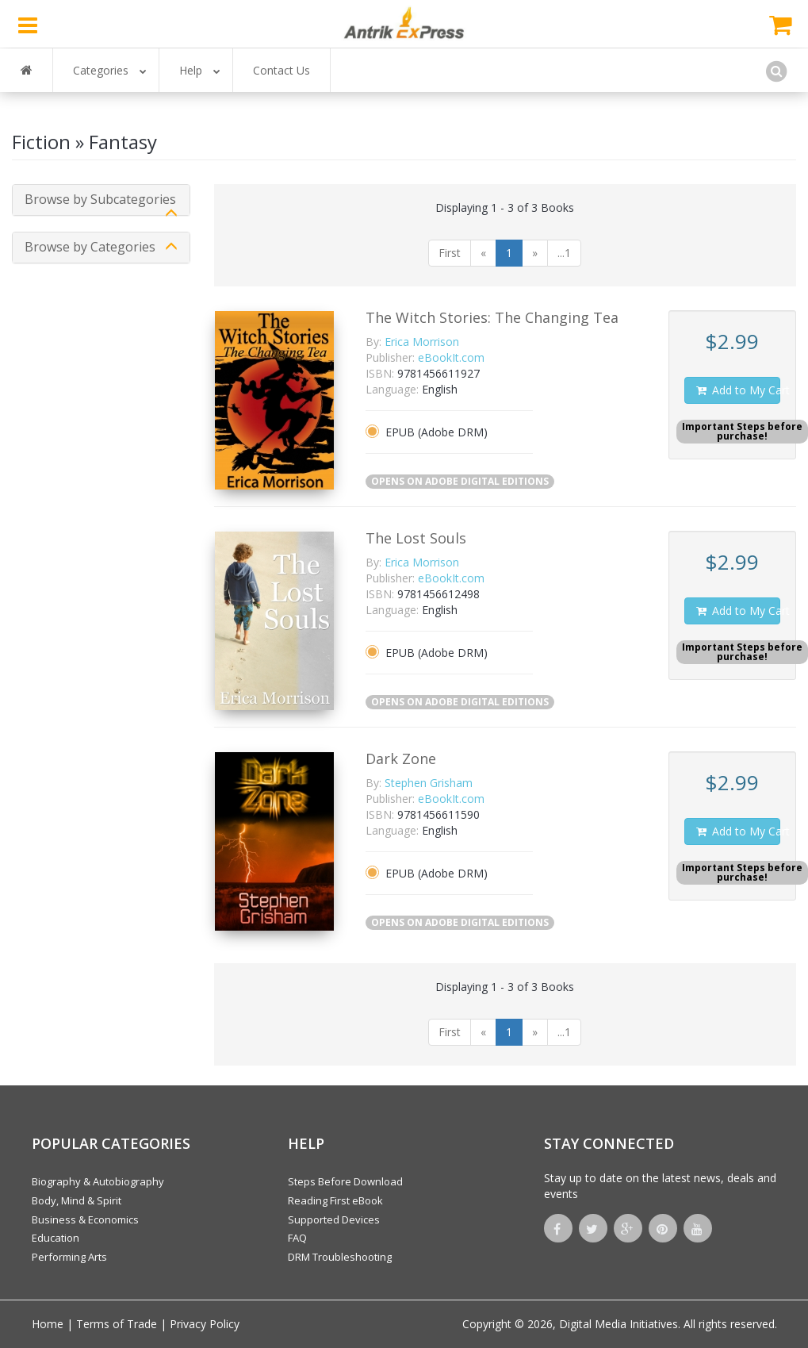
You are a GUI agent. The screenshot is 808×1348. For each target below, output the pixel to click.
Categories (110, 70)
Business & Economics (85, 1219)
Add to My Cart (737, 389)
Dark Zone (401, 758)
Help (199, 70)
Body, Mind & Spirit (76, 1200)
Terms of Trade (116, 1323)
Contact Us (281, 70)
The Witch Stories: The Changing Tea (492, 317)
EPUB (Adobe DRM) (436, 432)
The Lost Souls (416, 537)
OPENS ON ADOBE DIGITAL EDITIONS (460, 481)
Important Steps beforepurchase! (742, 431)
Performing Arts (69, 1257)
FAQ (297, 1238)
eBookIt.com (451, 357)
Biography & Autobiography (98, 1181)
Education (55, 1238)
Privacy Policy (204, 1323)
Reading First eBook (335, 1200)
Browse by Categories (90, 246)
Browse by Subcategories (100, 199)
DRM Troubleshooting (340, 1257)
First (449, 252)
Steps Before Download (345, 1181)
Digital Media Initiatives (618, 1323)
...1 (564, 252)
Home (47, 1323)
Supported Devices (334, 1219)
